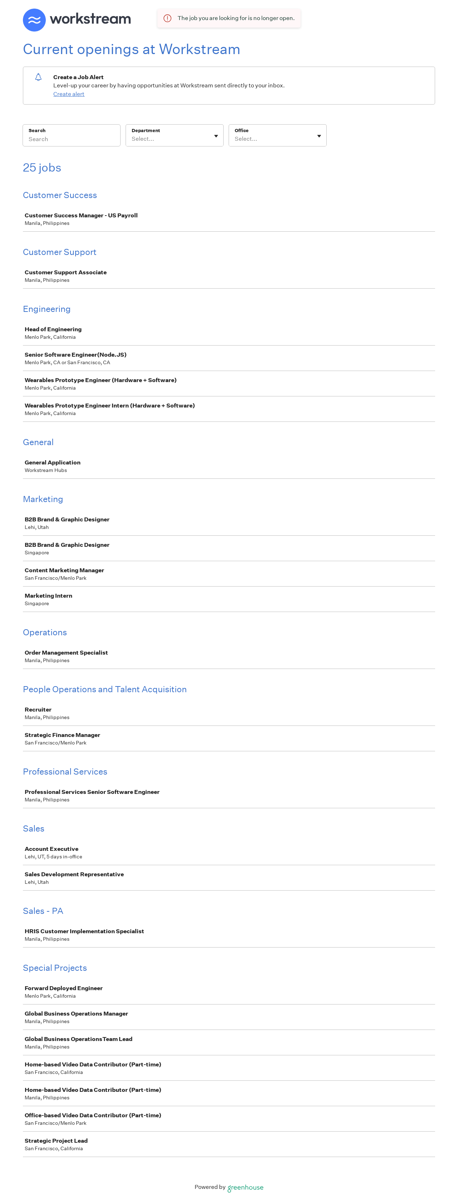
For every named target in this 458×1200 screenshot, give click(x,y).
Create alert (68, 94)
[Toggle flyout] (216, 136)
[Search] (71, 140)
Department (146, 130)
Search (37, 130)
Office (242, 130)
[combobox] (132, 139)
